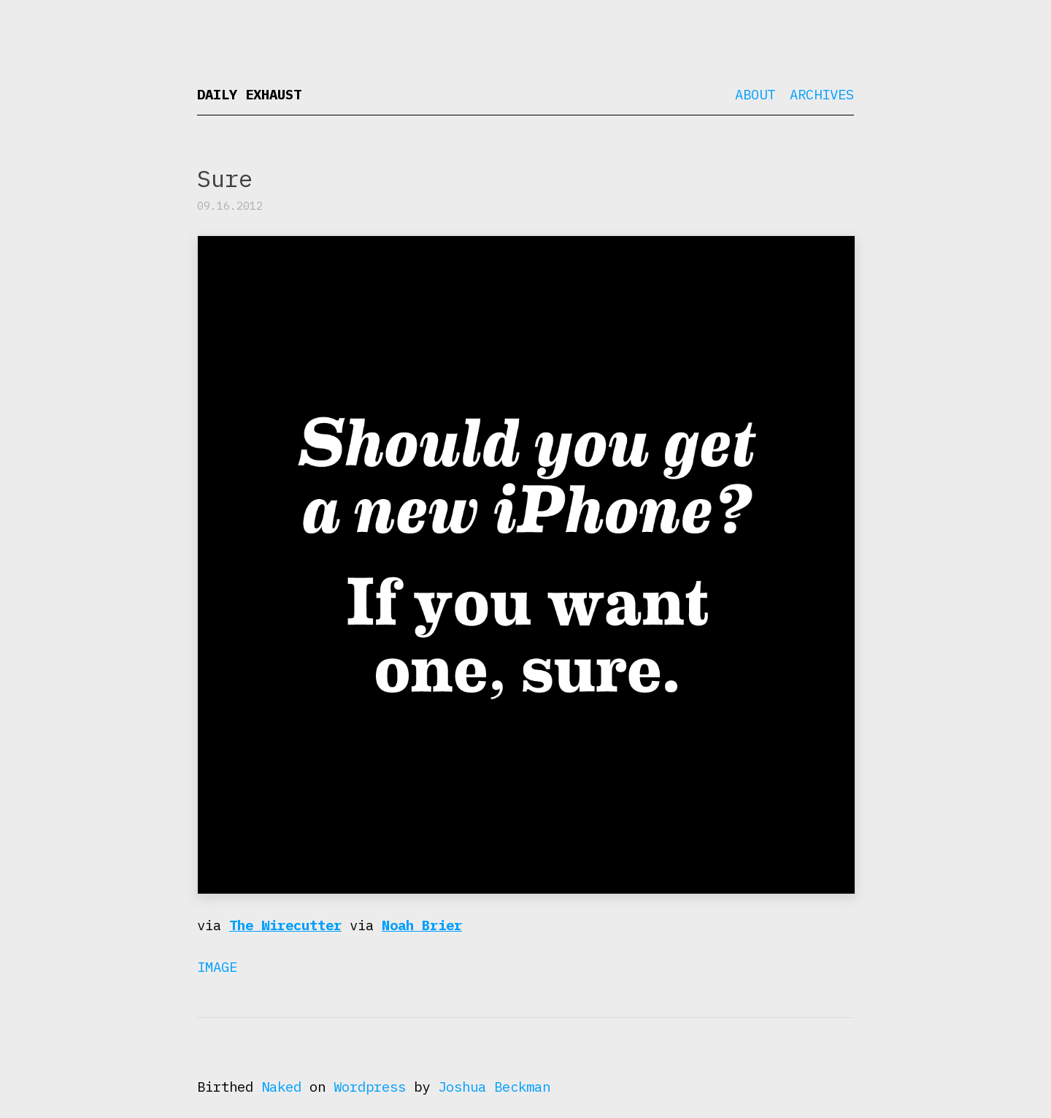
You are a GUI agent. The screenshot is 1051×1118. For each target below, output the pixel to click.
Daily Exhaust (249, 94)
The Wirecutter (285, 925)
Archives (822, 94)
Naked (281, 1086)
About (755, 94)
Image (217, 967)
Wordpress (370, 1086)
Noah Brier (422, 925)
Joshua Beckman (494, 1086)
